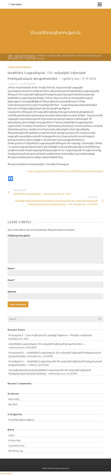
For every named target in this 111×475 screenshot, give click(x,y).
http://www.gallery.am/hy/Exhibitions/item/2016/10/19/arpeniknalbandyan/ (65, 171)
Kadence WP (65, 468)
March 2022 (14, 399)
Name (11, 268)
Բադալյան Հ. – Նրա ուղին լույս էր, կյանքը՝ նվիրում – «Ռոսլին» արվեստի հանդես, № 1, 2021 (50, 337)
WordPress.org (15, 450)
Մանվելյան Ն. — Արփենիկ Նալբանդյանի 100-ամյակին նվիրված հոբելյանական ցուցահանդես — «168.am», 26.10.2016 (55, 363)
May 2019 (12, 404)
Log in (11, 435)
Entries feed (14, 440)
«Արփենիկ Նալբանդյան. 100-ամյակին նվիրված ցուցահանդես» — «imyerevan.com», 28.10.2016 (47, 345)
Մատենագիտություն (20, 67)
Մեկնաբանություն (19, 235)
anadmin (31, 84)
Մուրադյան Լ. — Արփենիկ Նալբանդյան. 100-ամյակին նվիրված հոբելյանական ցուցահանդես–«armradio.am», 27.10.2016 (54, 354)
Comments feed (16, 445)
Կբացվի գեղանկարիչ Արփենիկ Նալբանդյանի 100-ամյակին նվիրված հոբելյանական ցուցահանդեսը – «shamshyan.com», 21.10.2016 (49, 372)
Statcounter (6, 473)
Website (12, 291)
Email (11, 280)
